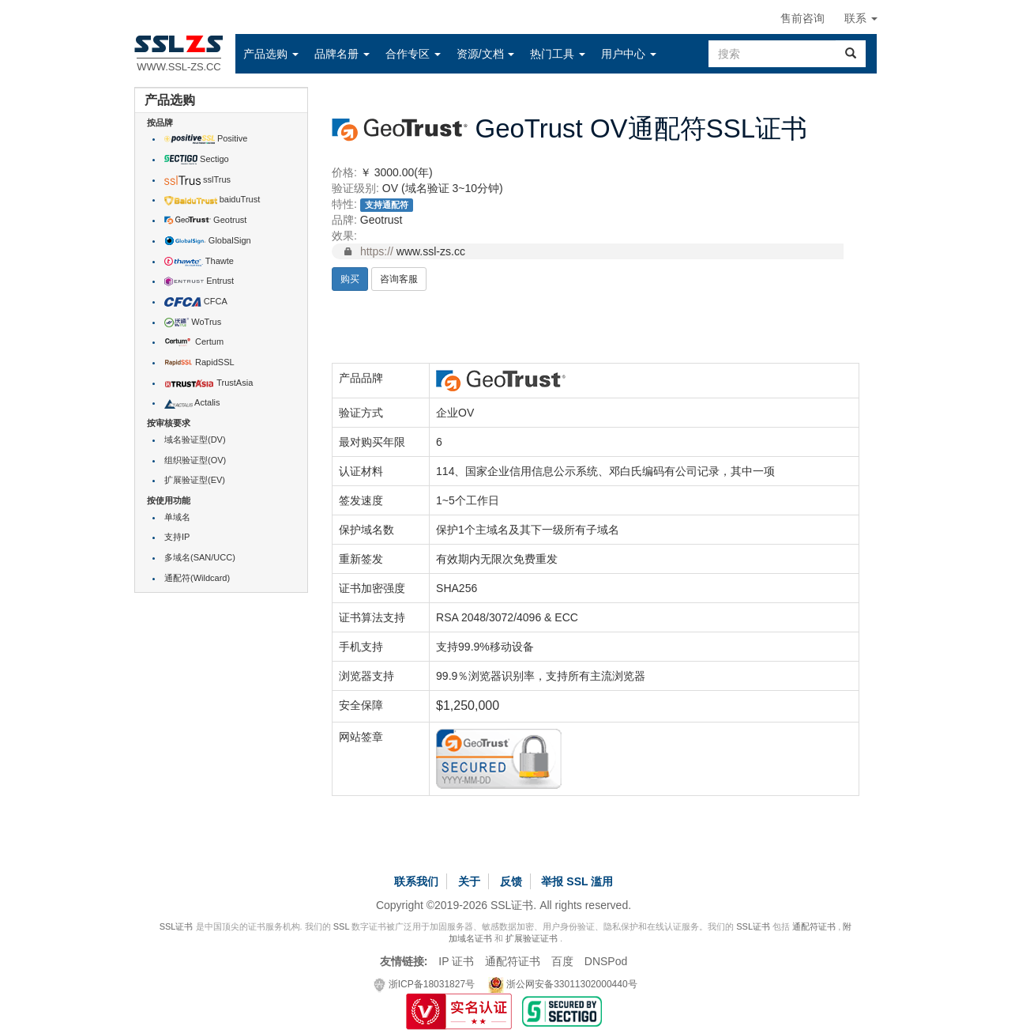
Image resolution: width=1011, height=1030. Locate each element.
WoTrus (192, 321)
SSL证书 (177, 926)
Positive (205, 138)
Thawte (199, 261)
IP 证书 (456, 961)
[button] (270, 54)
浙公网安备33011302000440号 (562, 984)
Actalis (192, 402)
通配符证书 (814, 926)
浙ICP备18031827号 (424, 984)
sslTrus (197, 179)
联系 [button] (861, 18)
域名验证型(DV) (195, 439)
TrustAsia (208, 382)
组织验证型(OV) (195, 460)
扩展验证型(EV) (194, 480)
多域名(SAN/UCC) (199, 557)
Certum (194, 341)
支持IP (177, 536)
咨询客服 (399, 279)
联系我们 (416, 881)
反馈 (511, 881)
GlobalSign (207, 240)
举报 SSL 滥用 (577, 881)
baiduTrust (212, 199)
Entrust (199, 280)
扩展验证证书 (532, 938)
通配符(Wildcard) (197, 578)
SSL (341, 926)
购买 (349, 279)
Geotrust (205, 219)
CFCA (195, 301)
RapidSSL (199, 362)
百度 (562, 961)
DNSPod (605, 961)
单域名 (177, 517)
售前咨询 (802, 18)
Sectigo (196, 159)
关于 (469, 881)
